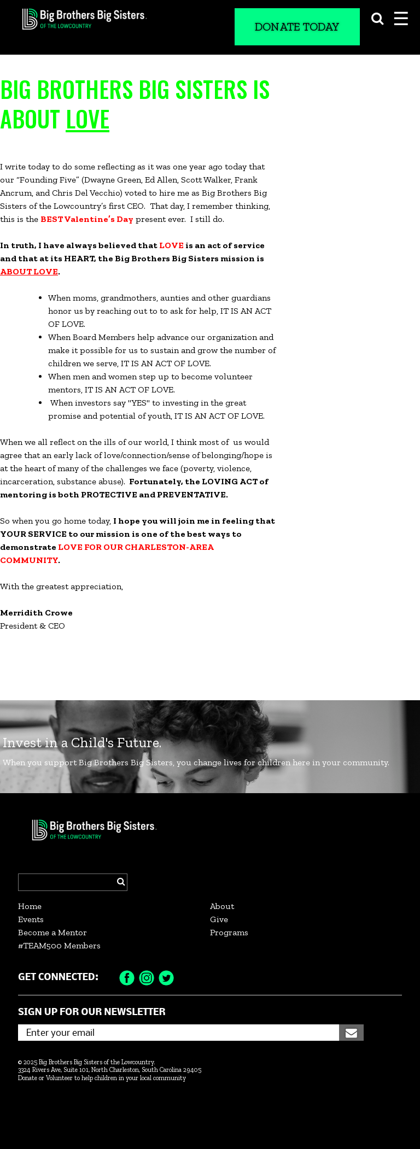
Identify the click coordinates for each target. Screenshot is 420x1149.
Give (219, 919)
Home (30, 906)
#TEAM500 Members (59, 945)
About (222, 906)
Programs (229, 932)
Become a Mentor (52, 932)
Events (31, 919)
